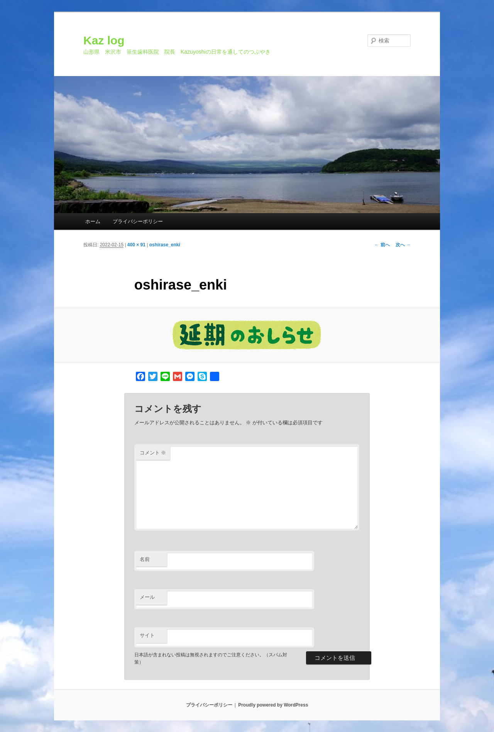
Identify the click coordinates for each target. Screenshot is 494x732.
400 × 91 (136, 244)
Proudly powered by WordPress (273, 705)
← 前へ (381, 244)
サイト (147, 635)
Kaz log (104, 40)
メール (147, 597)
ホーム (92, 221)
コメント (153, 453)
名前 (145, 559)
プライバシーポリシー (138, 221)
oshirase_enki (164, 244)
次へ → (403, 244)
